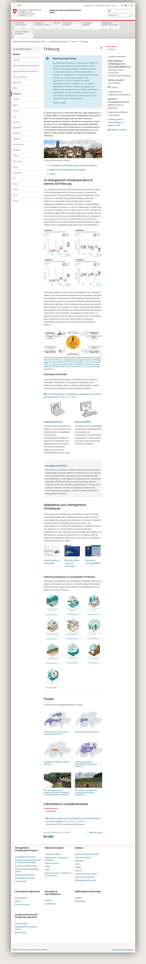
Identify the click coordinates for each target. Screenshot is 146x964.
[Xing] (50, 837)
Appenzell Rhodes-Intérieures (26, 71)
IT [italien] (128, 5)
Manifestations (50, 904)
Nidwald (16, 133)
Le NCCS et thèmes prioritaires (22, 33)
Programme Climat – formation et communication (58, 874)
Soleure (16, 155)
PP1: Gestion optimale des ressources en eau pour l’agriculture (86, 792)
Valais (15, 189)
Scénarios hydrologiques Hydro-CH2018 (27, 870)
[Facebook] (45, 837)
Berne (15, 88)
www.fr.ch (113, 125)
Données (78, 898)
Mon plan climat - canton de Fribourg (72, 563)
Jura (15, 116)
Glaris (15, 105)
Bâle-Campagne (20, 77)
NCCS (17, 5)
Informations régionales (88, 24)
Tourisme (78, 871)
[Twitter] (47, 837)
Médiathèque (80, 901)
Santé (77, 864)
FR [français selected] (125, 5)
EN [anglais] (132, 5)
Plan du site (99, 6)
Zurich (15, 200)
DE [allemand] (122, 5)
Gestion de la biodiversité (84, 877)
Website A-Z (120, 15)
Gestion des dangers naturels (86, 874)
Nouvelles (48, 900)
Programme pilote (52, 863)
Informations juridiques (123, 950)
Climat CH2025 (59, 103)
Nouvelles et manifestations (20, 24)
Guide (47, 870)
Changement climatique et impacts (42, 24)
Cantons (74, 41)
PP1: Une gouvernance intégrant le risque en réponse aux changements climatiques (56, 792)
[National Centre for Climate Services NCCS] (49, 12)
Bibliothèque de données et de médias (109, 24)
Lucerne (16, 122)
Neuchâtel (17, 127)
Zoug (15, 195)
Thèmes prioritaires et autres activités (26, 928)
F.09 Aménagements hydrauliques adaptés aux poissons (86, 764)
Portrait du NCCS (21, 923)
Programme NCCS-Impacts (25, 875)
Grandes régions (21, 898)
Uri (14, 178)
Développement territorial (85, 880)
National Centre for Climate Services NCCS (29, 41)
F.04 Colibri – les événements (87, 732)
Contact (114, 6)
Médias (107, 6)
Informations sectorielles (67, 24)
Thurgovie (17, 172)
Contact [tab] (111, 49)
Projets (52, 174)
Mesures (57, 23)
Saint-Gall (17, 161)
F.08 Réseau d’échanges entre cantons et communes (56, 733)
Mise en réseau (20, 932)
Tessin (15, 167)
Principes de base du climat (25, 857)
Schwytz (16, 150)
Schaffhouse (18, 144)
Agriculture (79, 861)
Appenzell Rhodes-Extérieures (26, 65)
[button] (110, 10)
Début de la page (95, 832)
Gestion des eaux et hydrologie (87, 854)
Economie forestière (82, 857)
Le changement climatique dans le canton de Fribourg (73, 165)
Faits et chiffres (83, 422)
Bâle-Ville (17, 82)
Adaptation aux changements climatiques (67, 169)
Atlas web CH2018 (53, 422)
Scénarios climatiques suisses (26, 866)
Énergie (78, 867)
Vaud (15, 184)
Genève (16, 99)
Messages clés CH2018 (56, 465)
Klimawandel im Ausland (24, 878)
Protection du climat (53, 854)
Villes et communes (22, 904)
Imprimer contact (118, 129)
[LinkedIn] (52, 837)
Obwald (16, 139)
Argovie (16, 60)
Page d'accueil (89, 6)
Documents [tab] (51, 811)
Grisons (16, 110)
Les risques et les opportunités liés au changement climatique (28, 861)
